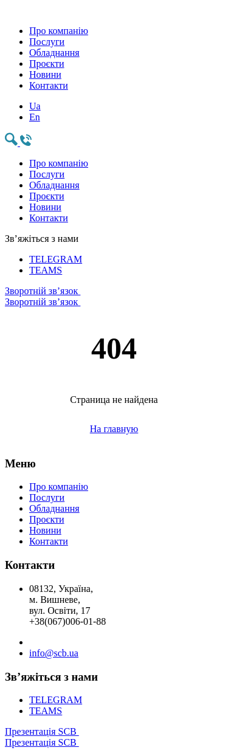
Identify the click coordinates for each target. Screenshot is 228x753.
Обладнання (54, 52)
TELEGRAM (55, 259)
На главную (114, 429)
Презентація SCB (114, 737)
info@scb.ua (53, 653)
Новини (45, 74)
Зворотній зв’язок (114, 297)
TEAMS (45, 270)
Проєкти (46, 63)
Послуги (46, 41)
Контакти (48, 85)
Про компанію (58, 31)
